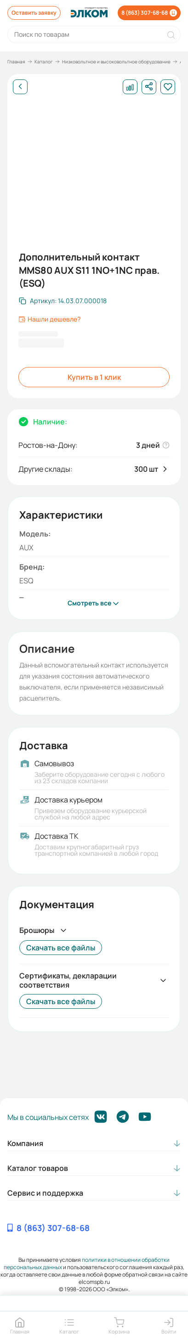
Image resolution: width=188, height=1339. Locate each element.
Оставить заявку (34, 13)
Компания (25, 1143)
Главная (16, 61)
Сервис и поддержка (45, 1193)
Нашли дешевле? (49, 319)
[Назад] (20, 86)
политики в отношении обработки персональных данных (87, 1263)
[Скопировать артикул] (63, 301)
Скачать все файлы (60, 948)
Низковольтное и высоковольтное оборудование (116, 61)
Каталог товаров (37, 1168)
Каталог (43, 61)
